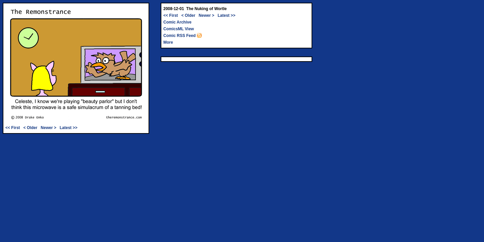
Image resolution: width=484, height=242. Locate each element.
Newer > (48, 127)
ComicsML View (178, 29)
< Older (30, 127)
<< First (12, 127)
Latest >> (68, 127)
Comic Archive (177, 22)
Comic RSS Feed (182, 35)
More (168, 42)
